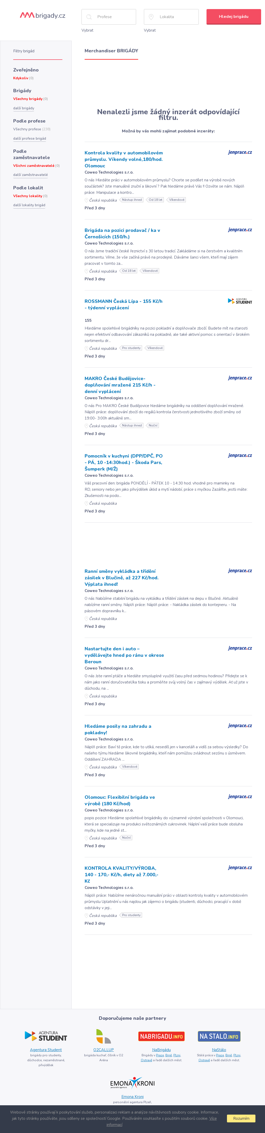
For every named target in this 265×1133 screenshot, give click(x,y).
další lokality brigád (29, 205)
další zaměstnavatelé (30, 174)
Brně (168, 1055)
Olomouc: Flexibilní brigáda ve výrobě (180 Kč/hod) (120, 800)
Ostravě (146, 1060)
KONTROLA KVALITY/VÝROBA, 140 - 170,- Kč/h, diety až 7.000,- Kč (121, 874)
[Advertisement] (168, 84)
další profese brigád (29, 138)
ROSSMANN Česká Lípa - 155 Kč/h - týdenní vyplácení (124, 304)
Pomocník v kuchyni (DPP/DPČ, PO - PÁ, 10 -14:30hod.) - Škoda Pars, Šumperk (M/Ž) (124, 462)
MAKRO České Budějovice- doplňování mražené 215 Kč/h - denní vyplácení (120, 385)
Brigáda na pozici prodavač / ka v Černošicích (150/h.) (122, 233)
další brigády (23, 108)
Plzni (176, 1055)
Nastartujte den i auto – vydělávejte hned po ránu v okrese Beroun (124, 655)
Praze (160, 1055)
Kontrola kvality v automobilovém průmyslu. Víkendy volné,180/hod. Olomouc (124, 159)
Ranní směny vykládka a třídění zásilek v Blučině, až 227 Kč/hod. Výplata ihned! (122, 577)
